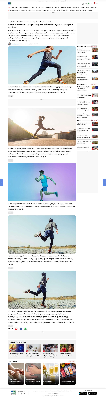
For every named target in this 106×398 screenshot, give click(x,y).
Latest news (14, 7)
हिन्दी (36, 1)
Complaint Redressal (59, 391)
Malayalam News (12, 21)
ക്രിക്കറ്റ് (30, 10)
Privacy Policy (68, 391)
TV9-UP (69, 1)
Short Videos (75, 7)
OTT (55, 10)
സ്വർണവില (24, 10)
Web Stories (12, 362)
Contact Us (35, 391)
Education (63, 7)
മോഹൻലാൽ (83, 10)
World (87, 7)
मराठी (49, 1)
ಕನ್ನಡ (43, 1)
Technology (93, 7)
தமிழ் (63, 1)
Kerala (32, 7)
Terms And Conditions (53, 393)
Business (57, 7)
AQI (86, 4)
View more (72, 361)
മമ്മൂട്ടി (77, 10)
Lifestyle (82, 7)
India (42, 7)
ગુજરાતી (53, 1)
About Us (41, 391)
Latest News (82, 46)
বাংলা (56, 1)
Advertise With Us (49, 391)
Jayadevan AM (16, 44)
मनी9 (65, 1)
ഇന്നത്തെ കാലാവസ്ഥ (15, 10)
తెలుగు (46, 1)
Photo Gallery (65, 10)
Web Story (72, 10)
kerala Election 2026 (24, 7)
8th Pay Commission (47, 10)
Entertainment (49, 7)
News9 (39, 1)
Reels (79, 120)
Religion (59, 10)
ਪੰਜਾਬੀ (59, 1)
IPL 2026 (38, 7)
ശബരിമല (90, 10)
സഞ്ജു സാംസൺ (38, 10)
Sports (69, 7)
